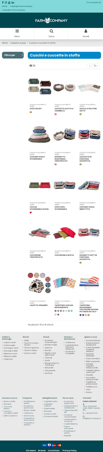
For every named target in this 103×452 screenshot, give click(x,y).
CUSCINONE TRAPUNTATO (36, 256)
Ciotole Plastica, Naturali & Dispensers (71, 347)
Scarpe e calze (50, 414)
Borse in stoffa (9, 401)
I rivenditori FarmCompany (13, 10)
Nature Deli (49, 368)
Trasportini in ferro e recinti (29, 419)
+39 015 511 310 (91, 413)
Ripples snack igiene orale (50, 354)
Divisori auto (29, 416)
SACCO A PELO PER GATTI (88, 109)
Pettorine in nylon (10, 354)
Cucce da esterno (8, 407)
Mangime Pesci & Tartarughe (52, 364)
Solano (89, 392)
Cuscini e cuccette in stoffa (11, 412)
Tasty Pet (48, 358)
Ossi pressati (50, 371)
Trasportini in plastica (29, 424)
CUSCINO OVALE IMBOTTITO (87, 208)
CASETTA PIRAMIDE (38, 305)
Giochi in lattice (30, 350)
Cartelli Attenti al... (71, 424)
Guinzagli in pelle (11, 351)
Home (5, 6)
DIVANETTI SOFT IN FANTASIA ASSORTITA (88, 257)
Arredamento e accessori (70, 420)
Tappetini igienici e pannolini (93, 371)
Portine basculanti (68, 427)
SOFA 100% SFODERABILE (61, 208)
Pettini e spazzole (93, 361)
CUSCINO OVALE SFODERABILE (37, 157)
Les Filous (48, 373)
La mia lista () (93, 2)
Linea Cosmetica (93, 359)
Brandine (7, 404)
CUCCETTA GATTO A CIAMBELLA (64, 109)
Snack (47, 360)
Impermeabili (49, 408)
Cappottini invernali (48, 405)
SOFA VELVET (36, 108)
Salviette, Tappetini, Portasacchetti (92, 366)
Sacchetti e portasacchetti (92, 378)
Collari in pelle (9, 345)
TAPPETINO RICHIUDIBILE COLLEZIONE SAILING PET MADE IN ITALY (89, 308)
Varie (88, 390)
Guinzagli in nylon (11, 348)
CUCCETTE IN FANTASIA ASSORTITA (85, 158)
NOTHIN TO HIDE (51, 345)
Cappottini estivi (50, 401)
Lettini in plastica (10, 416)
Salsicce (48, 348)
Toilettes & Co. (92, 387)
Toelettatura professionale (91, 383)
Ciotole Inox (70, 342)
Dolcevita (48, 411)
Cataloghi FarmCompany (21, 6)
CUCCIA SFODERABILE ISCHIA (39, 208)
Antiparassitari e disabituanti (92, 344)
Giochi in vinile (30, 353)
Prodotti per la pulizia (29, 402)
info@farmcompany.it (92, 418)
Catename (8, 359)
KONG (26, 340)
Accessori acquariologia (51, 341)
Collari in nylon (10, 342)
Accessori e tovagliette (70, 352)
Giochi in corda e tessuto (31, 344)
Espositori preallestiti (90, 355)
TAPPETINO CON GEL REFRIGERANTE (64, 306)
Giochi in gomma (31, 348)
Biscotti (48, 350)
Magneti (67, 436)
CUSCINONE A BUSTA (64, 255)
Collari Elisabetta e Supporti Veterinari (93, 349)
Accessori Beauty (93, 340)
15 (96, 65)
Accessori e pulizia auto (29, 407)
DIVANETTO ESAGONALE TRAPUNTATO (61, 158)
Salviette (89, 375)
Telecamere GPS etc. (71, 411)
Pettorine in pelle (10, 356)
